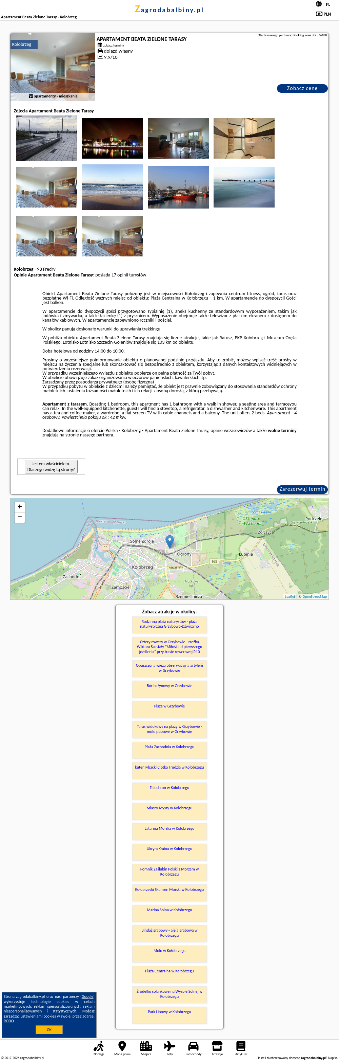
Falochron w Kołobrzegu (170, 787)
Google (88, 996)
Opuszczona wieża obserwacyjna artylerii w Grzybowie (169, 667)
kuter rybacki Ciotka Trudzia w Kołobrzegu (169, 767)
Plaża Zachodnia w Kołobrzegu (169, 746)
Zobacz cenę (302, 88)
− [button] (20, 518)
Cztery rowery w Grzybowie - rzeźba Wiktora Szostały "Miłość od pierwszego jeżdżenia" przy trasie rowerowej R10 (169, 647)
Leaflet (290, 596)
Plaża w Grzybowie (169, 706)
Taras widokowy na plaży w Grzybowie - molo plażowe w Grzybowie (169, 729)
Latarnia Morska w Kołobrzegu (170, 828)
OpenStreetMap (314, 596)
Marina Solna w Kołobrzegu (169, 910)
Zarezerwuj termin (302, 489)
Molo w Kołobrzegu (169, 950)
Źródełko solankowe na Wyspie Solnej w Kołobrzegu (169, 994)
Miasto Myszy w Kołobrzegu (169, 808)
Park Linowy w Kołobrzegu (169, 1011)
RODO (9, 1021)
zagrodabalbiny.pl (169, 10)
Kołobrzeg (21, 44)
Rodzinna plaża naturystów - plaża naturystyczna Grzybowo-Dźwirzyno (169, 624)
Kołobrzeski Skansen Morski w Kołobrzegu (169, 889)
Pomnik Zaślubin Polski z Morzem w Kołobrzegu (169, 871)
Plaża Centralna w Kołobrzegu (169, 971)
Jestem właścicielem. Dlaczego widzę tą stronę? (51, 466)
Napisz (332, 1058)
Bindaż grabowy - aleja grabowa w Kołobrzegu (169, 932)
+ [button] (20, 507)
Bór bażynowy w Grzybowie (169, 685)
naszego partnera (96, 435)
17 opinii (120, 275)
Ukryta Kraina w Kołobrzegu (169, 848)
